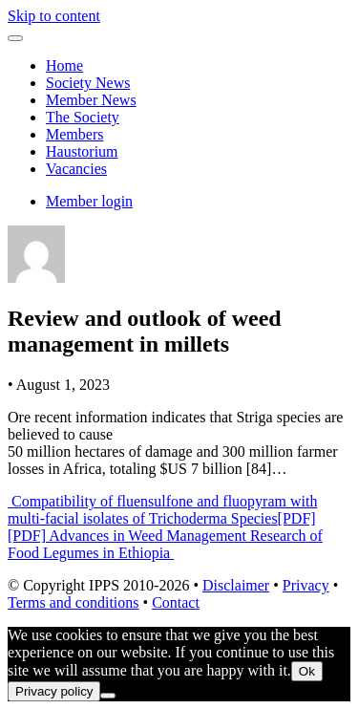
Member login (89, 201)
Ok (307, 671)
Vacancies (76, 169)
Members (74, 134)
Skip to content (54, 16)
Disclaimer (235, 585)
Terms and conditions (73, 602)
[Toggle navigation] (15, 38)
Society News (88, 83)
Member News (91, 100)
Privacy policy (54, 691)
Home (64, 65)
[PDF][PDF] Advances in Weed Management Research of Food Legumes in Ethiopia (165, 535)
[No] (108, 695)
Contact (176, 602)
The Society (82, 117)
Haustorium (82, 151)
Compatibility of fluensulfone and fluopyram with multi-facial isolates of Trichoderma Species (162, 509)
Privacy (306, 585)
